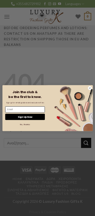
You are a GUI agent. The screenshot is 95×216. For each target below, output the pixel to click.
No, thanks (25, 124)
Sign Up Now (24, 116)
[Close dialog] (90, 88)
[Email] (25, 109)
